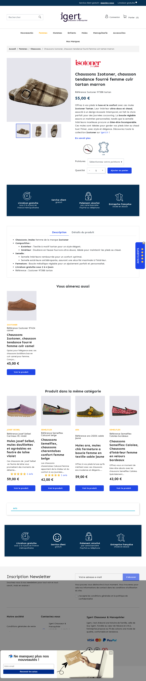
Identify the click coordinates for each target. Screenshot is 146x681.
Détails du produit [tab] (83, 233)
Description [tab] (59, 233)
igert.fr (104, 132)
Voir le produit (21, 373)
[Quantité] (96, 171)
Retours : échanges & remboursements (17, 639)
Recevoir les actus (21, 671)
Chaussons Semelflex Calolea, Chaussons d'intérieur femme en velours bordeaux (124, 452)
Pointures (80, 161)
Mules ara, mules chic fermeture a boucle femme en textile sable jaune (89, 452)
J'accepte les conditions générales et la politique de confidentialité (103, 600)
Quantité (80, 171)
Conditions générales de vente (21, 626)
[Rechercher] (25, 17)
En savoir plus (83, 138)
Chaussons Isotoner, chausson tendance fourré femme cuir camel (21, 341)
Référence (80, 92)
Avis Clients (138, 255)
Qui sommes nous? (16, 632)
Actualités (11, 647)
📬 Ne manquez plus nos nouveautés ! (21, 656)
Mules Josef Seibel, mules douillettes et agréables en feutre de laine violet (21, 450)
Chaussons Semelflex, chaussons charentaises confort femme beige (52, 451)
